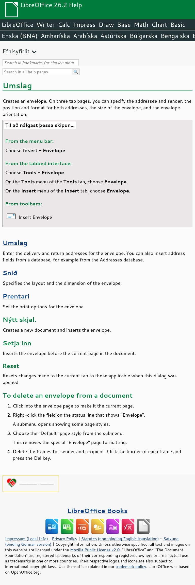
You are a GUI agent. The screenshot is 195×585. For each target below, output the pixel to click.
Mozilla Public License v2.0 (95, 550)
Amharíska (55, 35)
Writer (45, 24)
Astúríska (113, 35)
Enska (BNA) (20, 35)
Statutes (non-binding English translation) (120, 538)
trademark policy (131, 566)
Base (124, 24)
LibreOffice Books (97, 510)
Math (141, 24)
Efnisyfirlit (16, 51)
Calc (64, 24)
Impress (84, 24)
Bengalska (174, 35)
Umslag (15, 242)
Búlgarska (143, 35)
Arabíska (85, 35)
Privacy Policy (64, 538)
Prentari (16, 296)
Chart (159, 24)
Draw (106, 24)
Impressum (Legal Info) (26, 538)
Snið (10, 272)
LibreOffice (17, 24)
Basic (177, 24)
